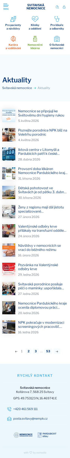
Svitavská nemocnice (19, 88)
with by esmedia (35, 452)
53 (48, 351)
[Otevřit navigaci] (10, 6)
